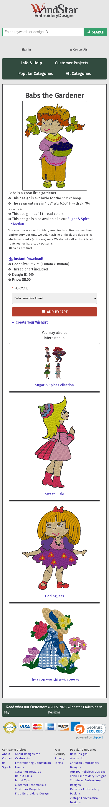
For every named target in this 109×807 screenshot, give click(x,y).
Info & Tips (22, 780)
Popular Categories (35, 73)
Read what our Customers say (25, 709)
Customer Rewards (28, 772)
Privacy (59, 758)
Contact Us (79, 50)
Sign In (26, 49)
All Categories (78, 73)
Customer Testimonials (30, 785)
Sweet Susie (54, 494)
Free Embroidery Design (32, 793)
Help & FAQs (23, 776)
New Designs (79, 754)
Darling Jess (54, 596)
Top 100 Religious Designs (88, 772)
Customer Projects (71, 63)
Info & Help (31, 63)
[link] (88, 730)
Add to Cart (55, 312)
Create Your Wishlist (32, 322)
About (6, 754)
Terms (58, 763)
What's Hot (77, 758)
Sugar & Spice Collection (54, 385)
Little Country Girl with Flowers (54, 680)
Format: (21, 288)
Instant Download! (28, 259)
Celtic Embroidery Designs (88, 776)
